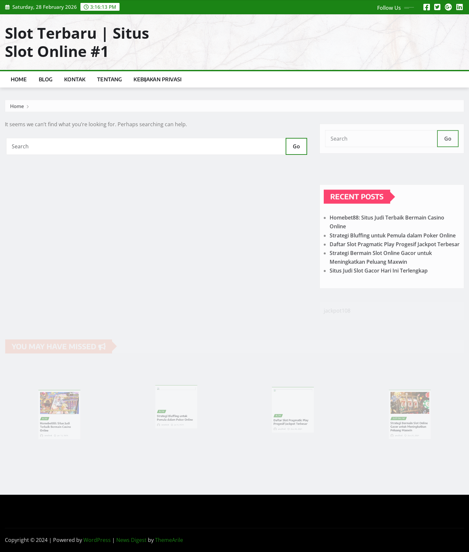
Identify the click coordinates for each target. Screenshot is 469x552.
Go (296, 146)
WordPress (97, 540)
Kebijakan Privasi (157, 79)
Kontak (74, 79)
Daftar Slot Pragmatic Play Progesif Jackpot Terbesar (395, 259)
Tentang (109, 79)
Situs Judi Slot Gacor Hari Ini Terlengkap (379, 285)
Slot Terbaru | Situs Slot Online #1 (77, 42)
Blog (46, 79)
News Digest (131, 540)
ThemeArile (169, 540)
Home (19, 79)
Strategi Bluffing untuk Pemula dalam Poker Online (393, 250)
